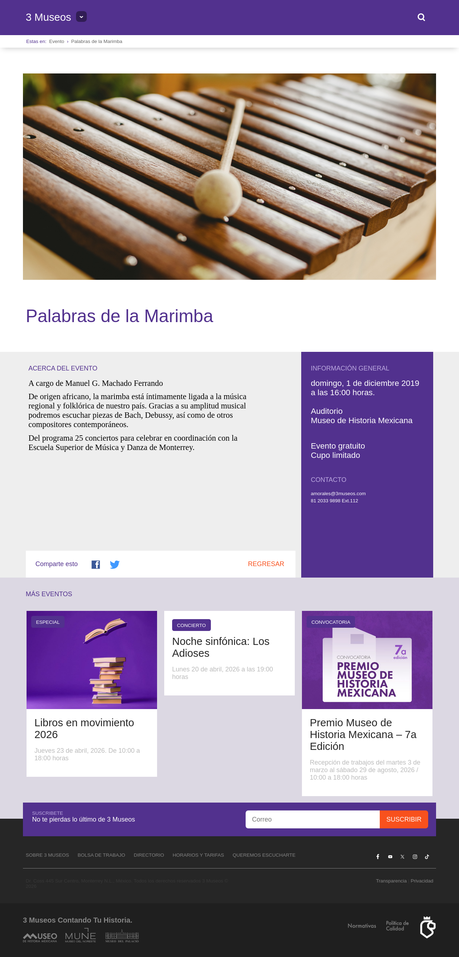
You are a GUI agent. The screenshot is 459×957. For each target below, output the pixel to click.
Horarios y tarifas (198, 855)
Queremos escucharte (264, 855)
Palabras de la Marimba (96, 41)
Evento (56, 41)
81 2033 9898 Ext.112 (334, 500)
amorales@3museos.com (338, 493)
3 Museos (48, 17)
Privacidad (422, 881)
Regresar (266, 564)
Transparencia (391, 881)
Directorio (149, 855)
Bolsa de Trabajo (101, 855)
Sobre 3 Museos (47, 855)
